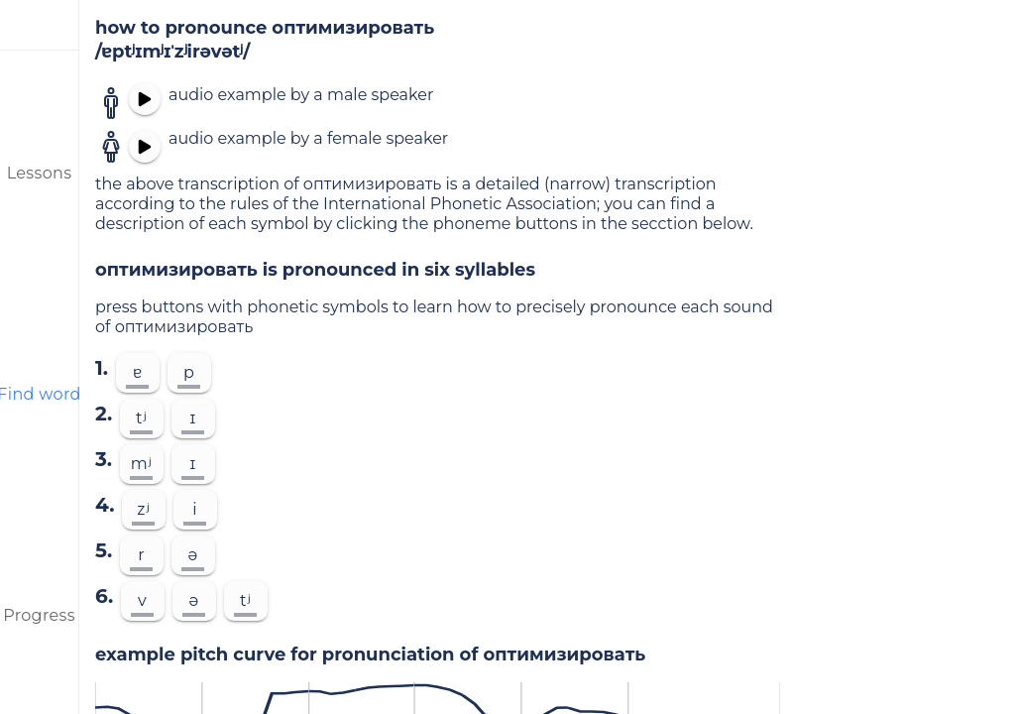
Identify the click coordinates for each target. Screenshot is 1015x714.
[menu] (39, 25)
